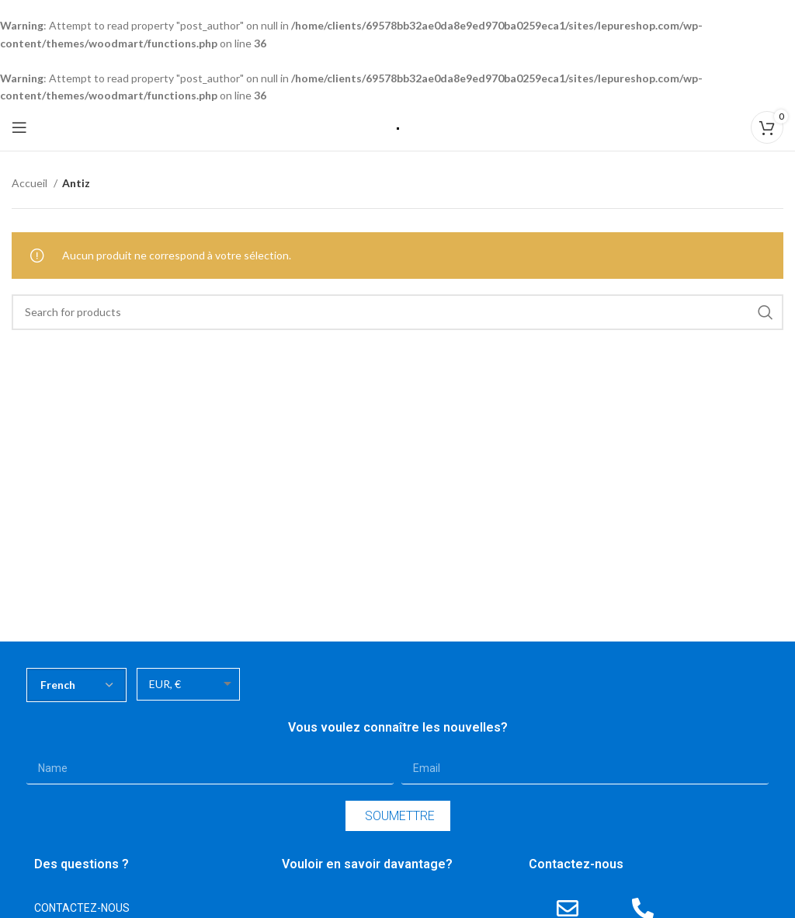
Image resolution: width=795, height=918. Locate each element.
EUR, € (165, 683)
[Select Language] (76, 685)
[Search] (397, 312)
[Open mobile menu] (19, 127)
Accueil (31, 183)
